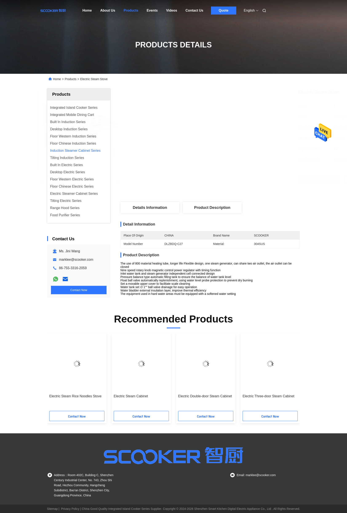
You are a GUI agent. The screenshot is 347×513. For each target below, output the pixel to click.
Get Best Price (233, 179)
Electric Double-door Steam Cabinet (205, 396)
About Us (107, 10)
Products (131, 10)
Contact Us (194, 10)
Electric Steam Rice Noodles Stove (75, 396)
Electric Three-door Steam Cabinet (268, 396)
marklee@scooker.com (76, 259)
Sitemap (52, 508)
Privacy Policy (70, 508)
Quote (223, 10)
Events (152, 10)
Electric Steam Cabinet (131, 396)
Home (87, 10)
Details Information (150, 207)
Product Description (212, 207)
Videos (171, 10)
